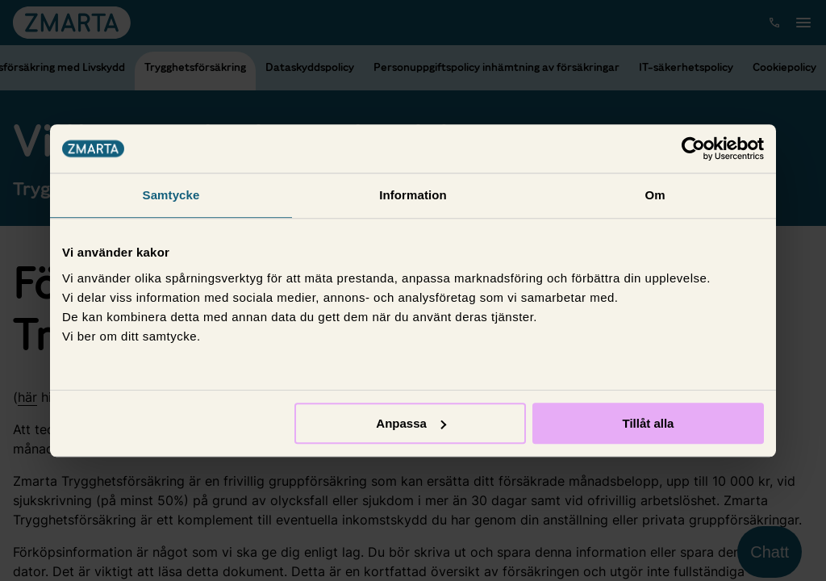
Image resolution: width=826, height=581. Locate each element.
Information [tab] (413, 195)
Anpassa (411, 423)
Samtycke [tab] (171, 195)
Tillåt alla (648, 423)
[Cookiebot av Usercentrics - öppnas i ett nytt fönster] (693, 148)
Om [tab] (655, 195)
